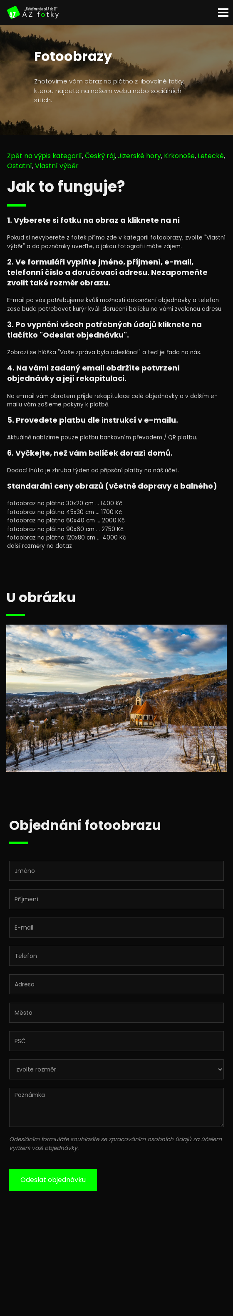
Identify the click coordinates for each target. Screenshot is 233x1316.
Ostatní (19, 166)
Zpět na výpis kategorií (44, 156)
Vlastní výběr (57, 166)
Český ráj (100, 156)
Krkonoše (179, 156)
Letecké (211, 156)
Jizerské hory (139, 156)
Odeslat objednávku (53, 1180)
